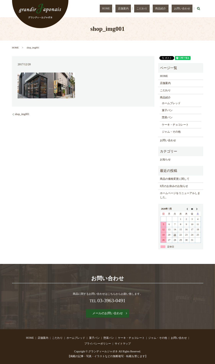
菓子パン (167, 110)
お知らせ (165, 159)
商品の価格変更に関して (174, 178)
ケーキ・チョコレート (175, 124)
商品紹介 (167, 8)
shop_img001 (22, 114)
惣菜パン (167, 117)
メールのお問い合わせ (107, 313)
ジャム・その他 (171, 131)
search (198, 8)
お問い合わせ (185, 8)
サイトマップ (123, 343)
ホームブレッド (171, 103)
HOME (128, 8)
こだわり (154, 8)
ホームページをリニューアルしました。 (180, 195)
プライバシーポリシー (97, 343)
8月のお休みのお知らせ (174, 186)
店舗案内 (141, 8)
